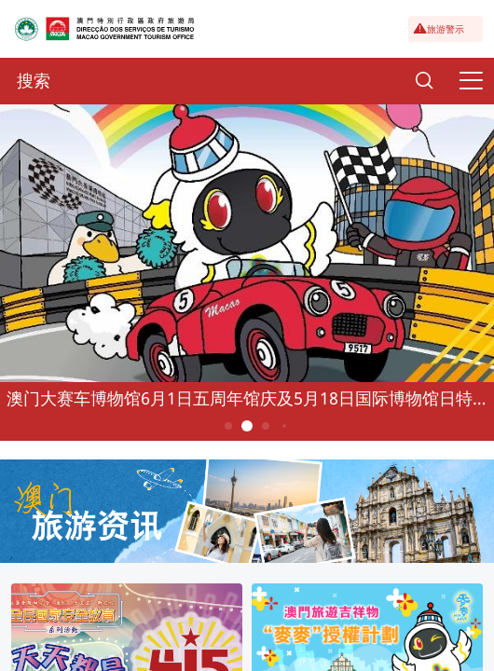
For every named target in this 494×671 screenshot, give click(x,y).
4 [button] (284, 426)
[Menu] (470, 81)
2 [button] (247, 425)
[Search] (424, 81)
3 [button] (266, 426)
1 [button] (228, 426)
